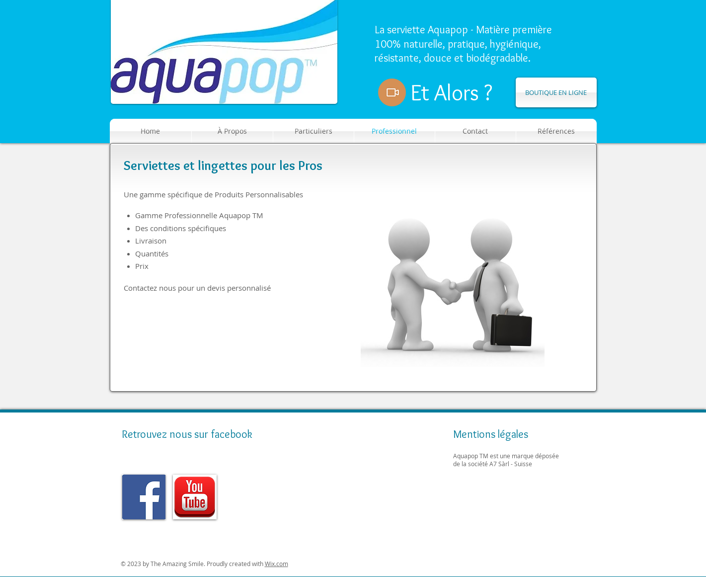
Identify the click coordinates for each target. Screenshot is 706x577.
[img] (144, 497)
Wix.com (276, 564)
